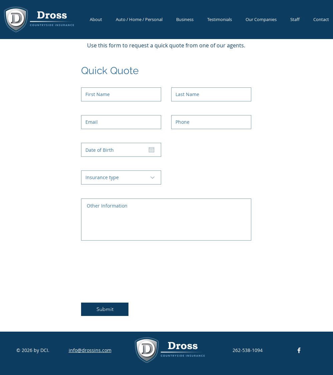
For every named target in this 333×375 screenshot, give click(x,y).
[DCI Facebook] (299, 350)
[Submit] (104, 309)
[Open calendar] (151, 149)
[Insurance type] (121, 177)
